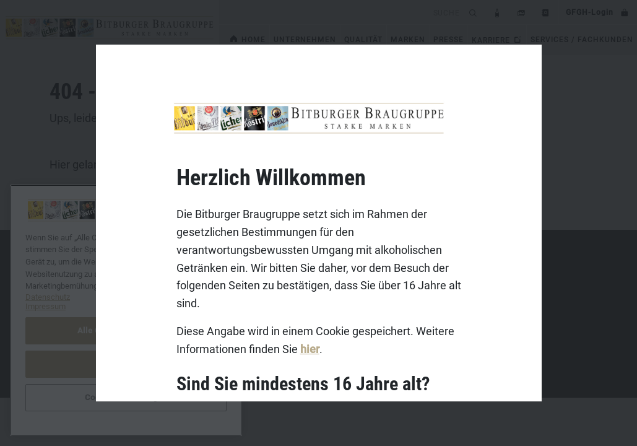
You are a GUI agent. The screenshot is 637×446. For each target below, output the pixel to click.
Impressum (53, 295)
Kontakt (46, 276)
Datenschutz (55, 315)
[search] (342, 12)
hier (309, 349)
